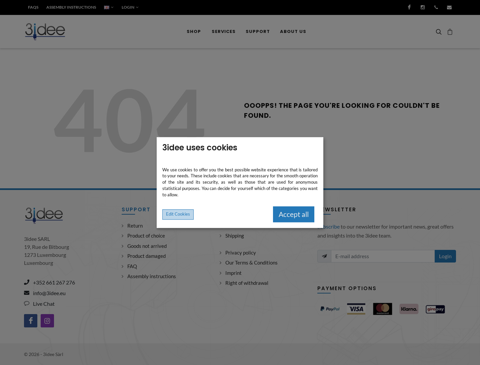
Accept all (294, 214)
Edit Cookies (178, 214)
